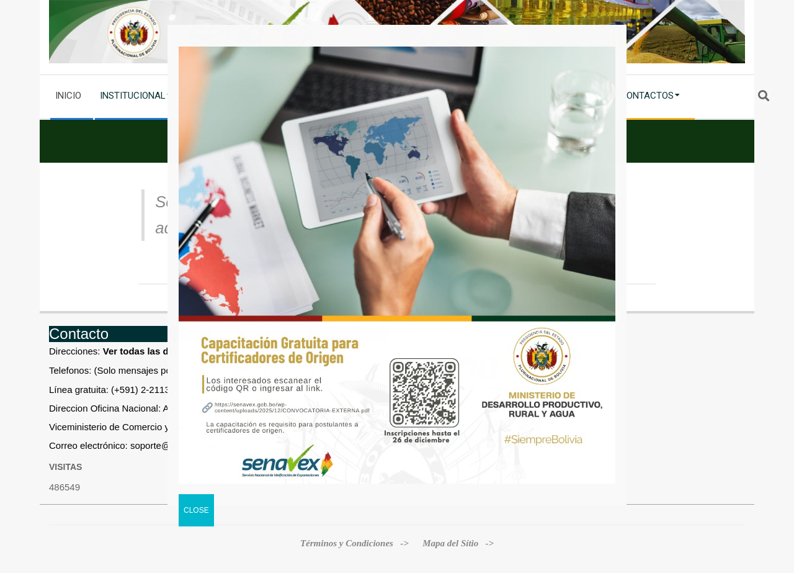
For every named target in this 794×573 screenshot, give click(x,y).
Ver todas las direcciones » (163, 351)
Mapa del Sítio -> (458, 543)
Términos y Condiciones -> (355, 543)
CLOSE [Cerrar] (196, 510)
